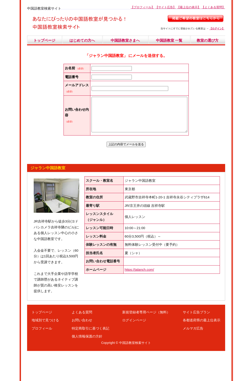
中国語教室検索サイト (135, 373)
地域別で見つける (45, 350)
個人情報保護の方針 (87, 366)
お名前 (70, 68)
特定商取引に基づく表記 (90, 358)
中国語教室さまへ (125, 40)
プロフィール (42, 358)
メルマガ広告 (193, 358)
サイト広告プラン (196, 342)
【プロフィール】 (142, 7)
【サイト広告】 (165, 7)
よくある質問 (82, 342)
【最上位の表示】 (189, 7)
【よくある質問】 (213, 7)
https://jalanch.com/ (139, 300)
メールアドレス (70, 102)
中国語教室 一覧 (169, 40)
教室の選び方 (208, 40)
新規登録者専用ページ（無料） (146, 342)
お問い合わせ (82, 350)
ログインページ (134, 350)
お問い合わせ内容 (70, 139)
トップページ (44, 40)
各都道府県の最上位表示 (201, 350)
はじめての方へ (82, 40)
